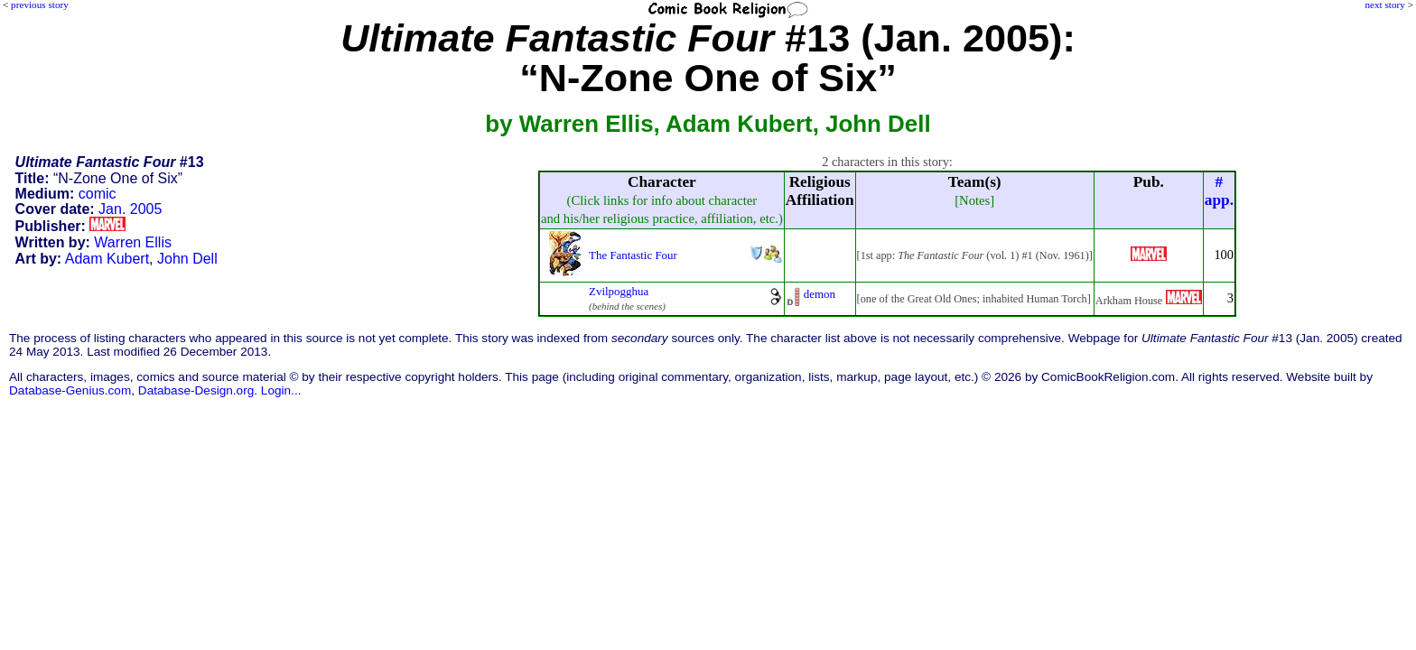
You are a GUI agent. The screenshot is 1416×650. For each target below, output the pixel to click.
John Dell (187, 258)
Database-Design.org (196, 390)
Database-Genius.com (70, 390)
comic (97, 193)
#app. (1219, 191)
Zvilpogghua (618, 291)
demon (819, 294)
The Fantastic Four (633, 255)
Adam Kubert (107, 258)
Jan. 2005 (130, 209)
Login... (281, 390)
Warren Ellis (133, 242)
